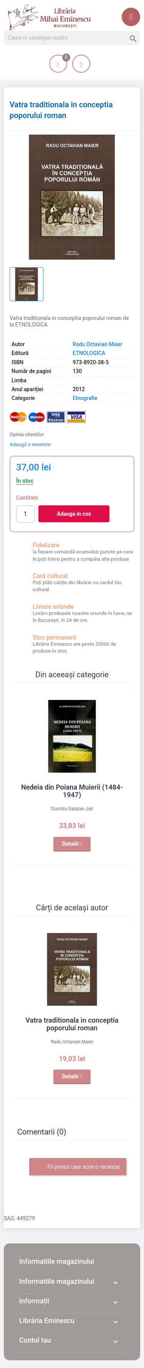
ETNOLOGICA (89, 353)
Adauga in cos (74, 514)
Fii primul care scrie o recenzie (78, 1167)
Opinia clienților (27, 434)
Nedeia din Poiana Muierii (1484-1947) (72, 791)
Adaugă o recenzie (30, 444)
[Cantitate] (25, 514)
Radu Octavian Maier (97, 344)
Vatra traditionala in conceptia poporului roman (72, 1024)
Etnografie (85, 398)
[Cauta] (72, 38)
